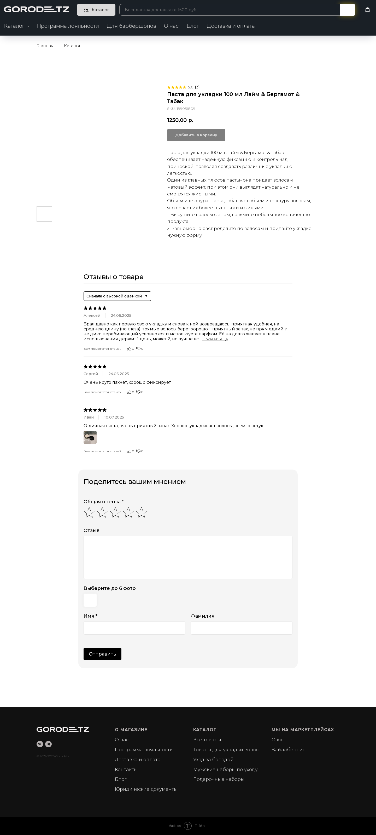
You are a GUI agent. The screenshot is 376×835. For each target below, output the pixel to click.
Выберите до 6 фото (110, 588)
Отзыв (91, 530)
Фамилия (202, 616)
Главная (45, 45)
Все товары (207, 740)
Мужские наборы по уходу (225, 769)
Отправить (102, 654)
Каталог (72, 45)
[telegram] (48, 744)
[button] (367, 9)
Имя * (90, 616)
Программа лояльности (68, 26)
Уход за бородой (213, 760)
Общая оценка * (104, 502)
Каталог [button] (15, 26)
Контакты (126, 769)
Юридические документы (146, 789)
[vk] (40, 744)
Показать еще (215, 339)
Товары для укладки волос (226, 750)
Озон (278, 740)
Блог (192, 26)
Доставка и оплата (231, 26)
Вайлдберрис (288, 750)
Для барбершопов (131, 26)
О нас (171, 26)
